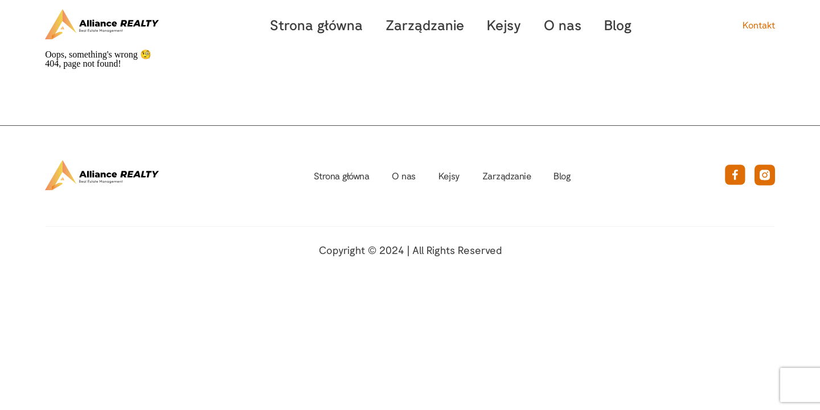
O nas (562, 24)
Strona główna (316, 24)
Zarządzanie (425, 24)
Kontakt (759, 25)
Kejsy (504, 24)
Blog (618, 24)
